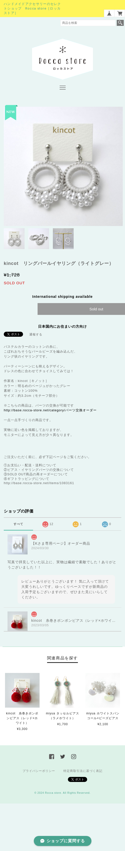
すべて (18, 524)
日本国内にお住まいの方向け (62, 326)
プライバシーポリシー (39, 771)
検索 (120, 23)
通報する (35, 334)
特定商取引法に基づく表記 (82, 771)
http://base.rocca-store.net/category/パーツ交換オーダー (50, 410)
